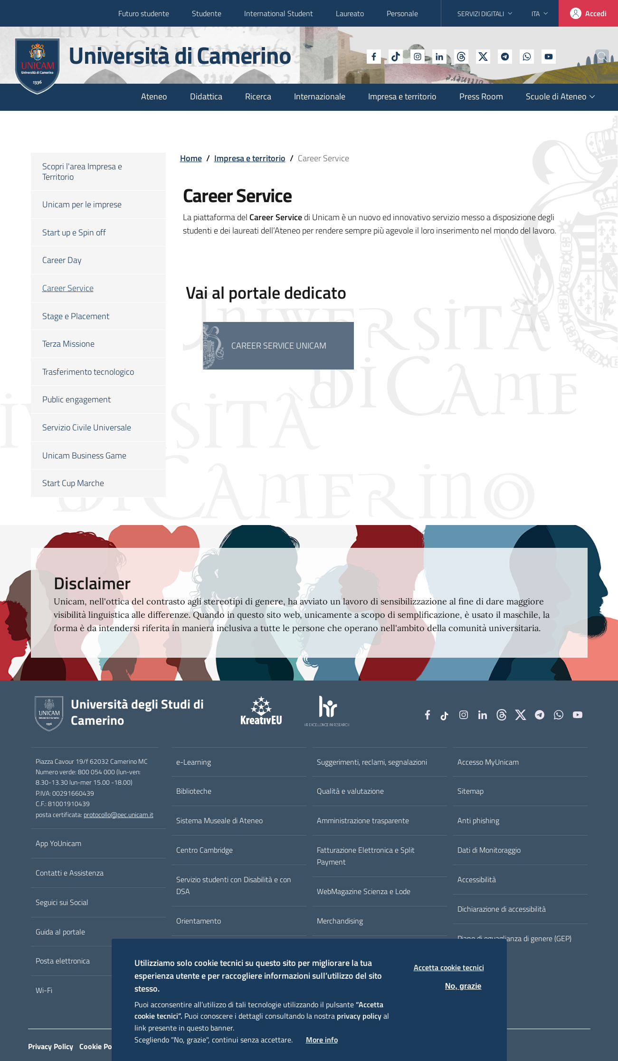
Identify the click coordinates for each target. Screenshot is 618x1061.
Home (191, 158)
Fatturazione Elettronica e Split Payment (366, 855)
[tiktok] (374, 55)
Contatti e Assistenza (70, 872)
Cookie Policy (101, 1046)
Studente (206, 13)
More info (322, 1039)
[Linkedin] (418, 55)
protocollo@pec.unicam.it (118, 814)
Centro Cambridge (204, 850)
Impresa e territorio (249, 158)
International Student (278, 13)
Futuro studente (143, 13)
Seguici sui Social (62, 902)
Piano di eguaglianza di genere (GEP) (514, 938)
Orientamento (198, 920)
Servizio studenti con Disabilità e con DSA (233, 885)
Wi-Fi (44, 990)
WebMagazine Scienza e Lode (363, 891)
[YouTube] (527, 55)
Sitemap (470, 791)
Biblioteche (193, 791)
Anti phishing (478, 820)
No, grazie (463, 986)
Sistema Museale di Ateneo (219, 820)
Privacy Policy (50, 1046)
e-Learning (193, 762)
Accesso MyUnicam (488, 762)
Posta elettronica (63, 960)
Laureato (350, 13)
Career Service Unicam (278, 345)
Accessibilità (476, 879)
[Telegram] (483, 55)
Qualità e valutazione (350, 791)
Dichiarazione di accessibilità (501, 909)
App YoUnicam (58, 843)
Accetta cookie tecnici (449, 967)
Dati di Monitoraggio (489, 850)
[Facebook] (352, 55)
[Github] (440, 55)
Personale (402, 13)
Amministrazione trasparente (363, 820)
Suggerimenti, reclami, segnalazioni (372, 762)
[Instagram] (396, 55)
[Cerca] (595, 56)
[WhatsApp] (505, 55)
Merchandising (340, 920)
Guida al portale (60, 931)
